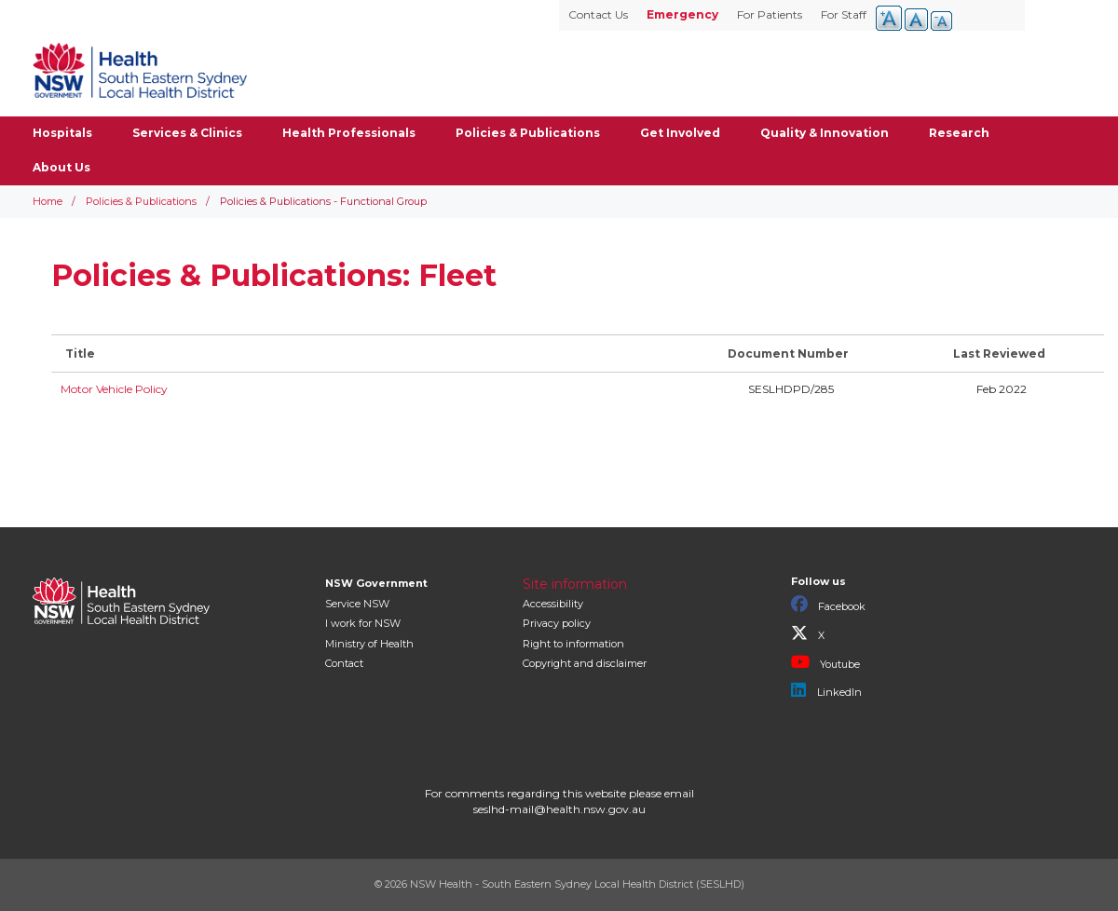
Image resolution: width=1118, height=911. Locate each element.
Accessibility (553, 603)
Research (959, 133)
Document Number (788, 353)
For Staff (843, 14)
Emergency (682, 14)
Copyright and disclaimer (585, 663)
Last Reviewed (999, 353)
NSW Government (376, 583)
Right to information (573, 643)
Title (80, 353)
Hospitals (62, 133)
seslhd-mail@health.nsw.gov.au (559, 809)
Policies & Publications (528, 133)
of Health (369, 643)
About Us (61, 167)
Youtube (825, 662)
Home (47, 201)
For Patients (769, 14)
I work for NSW (363, 623)
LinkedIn (826, 690)
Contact (344, 663)
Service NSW (357, 603)
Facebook (828, 604)
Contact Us (598, 14)
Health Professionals (349, 133)
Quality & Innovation (824, 133)
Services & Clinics (187, 133)
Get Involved (680, 133)
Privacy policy (557, 623)
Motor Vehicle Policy (114, 389)
